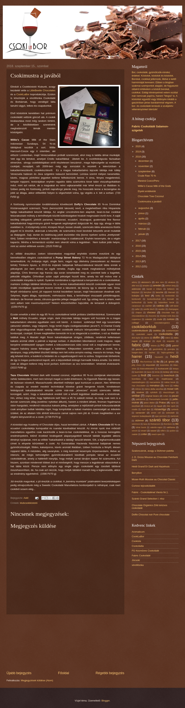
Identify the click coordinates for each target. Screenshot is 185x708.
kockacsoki (163, 368)
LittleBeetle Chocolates (42, 90)
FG (162, 345)
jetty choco (136, 365)
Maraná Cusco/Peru (148, 180)
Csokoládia (138, 546)
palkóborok (140, 399)
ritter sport (170, 406)
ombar (136, 395)
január (142, 234)
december (144, 161)
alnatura (171, 282)
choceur (151, 312)
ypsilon (172, 431)
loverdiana (136, 379)
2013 (138, 261)
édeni (167, 338)
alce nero (159, 282)
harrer (137, 356)
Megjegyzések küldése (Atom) (37, 680)
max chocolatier (139, 386)
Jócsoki (136, 560)
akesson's (146, 282)
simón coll (156, 413)
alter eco (135, 286)
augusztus (144, 208)
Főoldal (63, 673)
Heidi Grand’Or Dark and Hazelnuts (151, 466)
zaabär (135, 434)
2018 (138, 156)
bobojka (135, 296)
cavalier (161, 309)
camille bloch (149, 309)
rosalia (134, 409)
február (142, 228)
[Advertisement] (65, 642)
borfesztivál (136, 302)
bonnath (170, 299)
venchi (134, 431)
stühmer (139, 420)
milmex (138, 389)
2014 (138, 256)
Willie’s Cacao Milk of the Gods (154, 186)
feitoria (154, 346)
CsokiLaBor (23, 94)
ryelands (174, 409)
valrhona (170, 427)
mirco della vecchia (154, 389)
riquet (159, 406)
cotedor (148, 319)
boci (147, 295)
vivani (144, 431)
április (141, 218)
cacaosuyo (136, 306)
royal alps (145, 409)
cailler (137, 309)
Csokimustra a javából (149, 201)
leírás (157, 372)
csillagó (135, 323)
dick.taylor (136, 338)
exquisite (171, 341)
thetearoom (155, 424)
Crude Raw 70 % (147, 175)
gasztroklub (158, 349)
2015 (138, 250)
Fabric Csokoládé (141, 555)
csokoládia (165, 333)
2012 (138, 266)
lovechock (169, 375)
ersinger (147, 341)
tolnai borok (141, 427)
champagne (173, 309)
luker (151, 379)
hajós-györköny (167, 353)
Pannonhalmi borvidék (159, 399)
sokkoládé (170, 413)
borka (150, 302)
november (144, 166)
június (141, 213)
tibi (176, 423)
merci (167, 386)
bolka (158, 296)
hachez (152, 353)
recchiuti (136, 406)
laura (149, 372)
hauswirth (159, 357)
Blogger (105, 700)
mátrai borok (169, 382)
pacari (175, 395)
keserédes (164, 365)
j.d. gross (169, 361)
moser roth (172, 388)
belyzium (135, 292)
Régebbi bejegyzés (110, 673)
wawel (153, 431)
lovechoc (156, 376)
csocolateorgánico (162, 323)
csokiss (157, 330)
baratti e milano (154, 289)
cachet (148, 306)
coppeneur (136, 319)
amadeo (146, 286)
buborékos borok (166, 302)
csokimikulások (140, 330)
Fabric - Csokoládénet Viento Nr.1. (150, 492)
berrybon (148, 292)
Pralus (162, 402)
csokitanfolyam (172, 331)
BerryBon (137, 472)
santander (140, 413)
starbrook (174, 416)
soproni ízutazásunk (141, 416)
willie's (163, 431)
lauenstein (139, 372)
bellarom (171, 289)
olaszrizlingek (169, 392)
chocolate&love (138, 316)
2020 (138, 146)
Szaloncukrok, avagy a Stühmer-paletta (153, 450)
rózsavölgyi (160, 409)
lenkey (166, 372)
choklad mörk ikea (167, 316)
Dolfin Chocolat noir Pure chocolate (150, 514)
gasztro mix (141, 349)
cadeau (160, 305)
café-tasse (174, 306)
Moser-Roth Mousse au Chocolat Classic (153, 479)
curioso (171, 319)
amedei (157, 285)
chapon (138, 313)
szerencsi (136, 424)
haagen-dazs (137, 353)
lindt (143, 375)
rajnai (173, 403)
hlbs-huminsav (146, 362)
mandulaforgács (138, 382)
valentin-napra (156, 427)
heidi (174, 356)
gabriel (175, 345)
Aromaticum (138, 531)
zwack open (156, 434)
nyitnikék (154, 392)
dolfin (156, 337)
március (142, 223)
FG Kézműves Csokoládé (145, 550)
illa (158, 361)
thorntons (168, 424)
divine (146, 338)
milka (175, 385)
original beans (152, 396)
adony (134, 282)
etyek (158, 341)
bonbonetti (136, 299)
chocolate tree (168, 313)
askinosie (136, 289)
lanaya (175, 369)
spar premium (161, 416)
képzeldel (150, 365)
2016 (138, 245)
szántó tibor (159, 420)
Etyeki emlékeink (147, 191)
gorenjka (171, 349)
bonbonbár (170, 296)
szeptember (145, 171)
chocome (152, 316)
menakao (155, 385)
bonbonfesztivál (154, 299)
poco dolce (149, 402)
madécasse (167, 379)
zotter (144, 434)
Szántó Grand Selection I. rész (148, 498)
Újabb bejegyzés (19, 673)
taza (145, 424)
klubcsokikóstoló (29, 503)
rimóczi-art (148, 406)
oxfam (165, 396)
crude (159, 319)
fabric (136, 345)
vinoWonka (138, 565)
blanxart (171, 292)
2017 (138, 240)
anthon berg (170, 286)
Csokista (136, 541)
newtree (140, 392)
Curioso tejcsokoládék (143, 485)
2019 (138, 151)
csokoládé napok (144, 334)
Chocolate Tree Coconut (151, 196)
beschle (159, 292)
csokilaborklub (144, 326)
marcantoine (154, 382)
